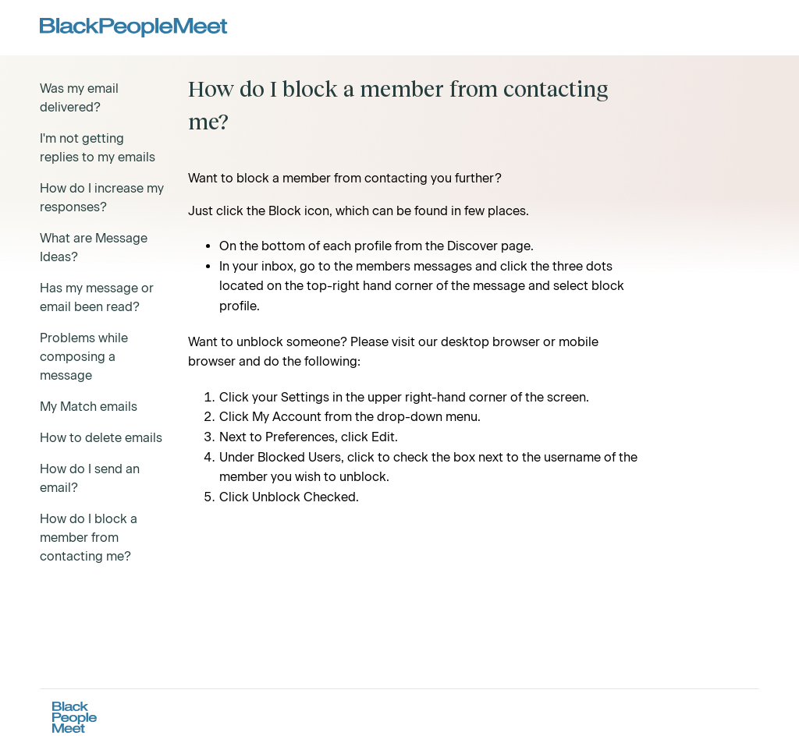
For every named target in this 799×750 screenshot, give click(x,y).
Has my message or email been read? (97, 297)
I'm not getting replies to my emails (97, 148)
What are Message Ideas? (93, 247)
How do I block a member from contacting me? (88, 537)
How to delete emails (101, 437)
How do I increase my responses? (102, 197)
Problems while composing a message (84, 357)
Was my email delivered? (79, 98)
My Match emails (88, 406)
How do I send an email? (90, 478)
